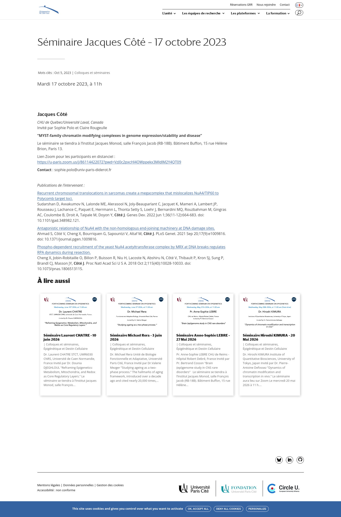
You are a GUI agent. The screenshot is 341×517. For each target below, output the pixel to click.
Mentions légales (48, 485)
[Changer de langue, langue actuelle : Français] (299, 5)
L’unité (167, 13)
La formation (276, 13)
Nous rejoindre (266, 5)
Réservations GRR (241, 5)
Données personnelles (78, 485)
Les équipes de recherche (201, 13)
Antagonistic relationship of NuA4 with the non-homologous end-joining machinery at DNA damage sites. (126, 228)
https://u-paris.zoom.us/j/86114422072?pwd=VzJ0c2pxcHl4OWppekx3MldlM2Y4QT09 (109, 161)
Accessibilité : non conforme (56, 490)
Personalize (257, 508)
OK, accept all (198, 508)
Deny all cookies (228, 508)
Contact (285, 5)
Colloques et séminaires (92, 72)
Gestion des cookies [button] (110, 485)
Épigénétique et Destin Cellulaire (65, 349)
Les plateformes (243, 13)
